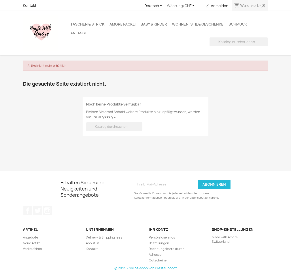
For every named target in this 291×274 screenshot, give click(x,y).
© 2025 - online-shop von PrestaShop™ (145, 268)
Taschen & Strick (87, 24)
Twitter (37, 210)
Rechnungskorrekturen (167, 249)
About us (93, 243)
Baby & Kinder (154, 24)
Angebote (30, 237)
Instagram (47, 210)
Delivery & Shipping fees (104, 237)
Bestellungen (159, 243)
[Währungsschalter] (190, 6)
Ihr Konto (158, 229)
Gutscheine (158, 260)
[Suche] (239, 41)
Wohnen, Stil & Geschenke (197, 24)
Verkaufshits (32, 249)
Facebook (27, 210)
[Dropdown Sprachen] (154, 6)
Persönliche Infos (162, 237)
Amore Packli (123, 24)
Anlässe (78, 33)
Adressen (156, 254)
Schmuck (238, 24)
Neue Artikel (32, 243)
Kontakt (29, 5)
